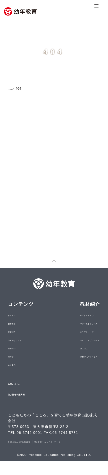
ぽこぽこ (65, 356)
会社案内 (16, 373)
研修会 (14, 364)
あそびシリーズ (72, 339)
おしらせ (16, 323)
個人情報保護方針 (28, 402)
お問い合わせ (23, 391)
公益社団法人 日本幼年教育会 (34, 450)
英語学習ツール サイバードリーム (37, 456)
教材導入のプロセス (76, 364)
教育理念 (16, 331)
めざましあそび (72, 323)
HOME (13, 88)
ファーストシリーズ (76, 331)
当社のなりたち (23, 348)
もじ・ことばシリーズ (78, 348)
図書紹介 (16, 356)
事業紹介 (16, 339)
